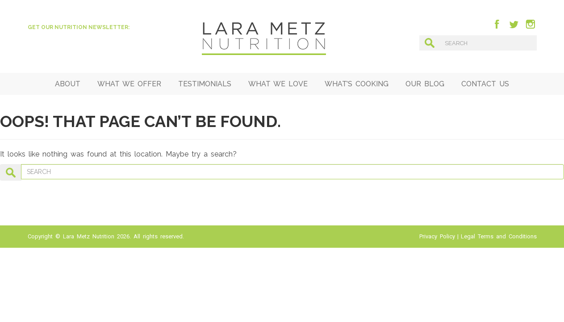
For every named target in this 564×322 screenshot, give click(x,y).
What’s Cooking (357, 84)
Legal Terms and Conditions (499, 236)
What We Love (278, 84)
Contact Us (485, 84)
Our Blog (424, 84)
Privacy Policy (437, 236)
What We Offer (129, 84)
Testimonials (204, 84)
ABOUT (67, 84)
